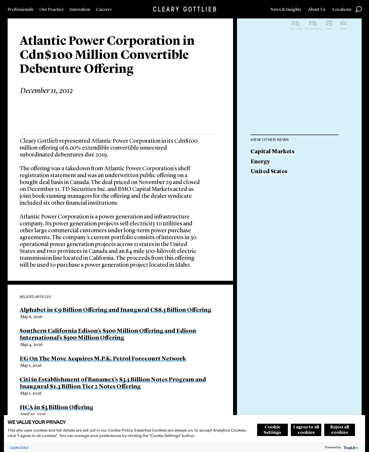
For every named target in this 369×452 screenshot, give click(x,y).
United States (269, 172)
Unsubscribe (313, 29)
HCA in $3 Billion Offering (56, 408)
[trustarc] (350, 447)
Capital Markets (273, 152)
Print (329, 29)
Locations (341, 9)
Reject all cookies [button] (339, 430)
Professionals (20, 9)
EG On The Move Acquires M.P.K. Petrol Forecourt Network (103, 359)
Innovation (80, 9)
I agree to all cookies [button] (306, 430)
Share (343, 29)
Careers (104, 9)
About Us (316, 9)
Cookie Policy (19, 447)
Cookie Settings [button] (272, 430)
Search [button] (358, 9)
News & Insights (285, 9)
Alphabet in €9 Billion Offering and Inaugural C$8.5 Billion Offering (115, 310)
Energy (260, 162)
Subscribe (296, 29)
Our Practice (51, 9)
